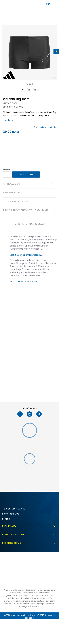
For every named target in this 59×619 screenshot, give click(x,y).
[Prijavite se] (47, 4)
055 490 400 (18, 508)
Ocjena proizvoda (29, 201)
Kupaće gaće (10, 103)
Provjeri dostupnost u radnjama (29, 210)
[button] (54, 77)
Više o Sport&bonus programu (26, 254)
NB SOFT (40, 615)
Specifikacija (29, 192)
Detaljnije (8, 120)
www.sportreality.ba (20, 615)
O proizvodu (29, 183)
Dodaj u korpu (26, 174)
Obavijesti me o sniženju (45, 127)
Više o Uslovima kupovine (23, 281)
